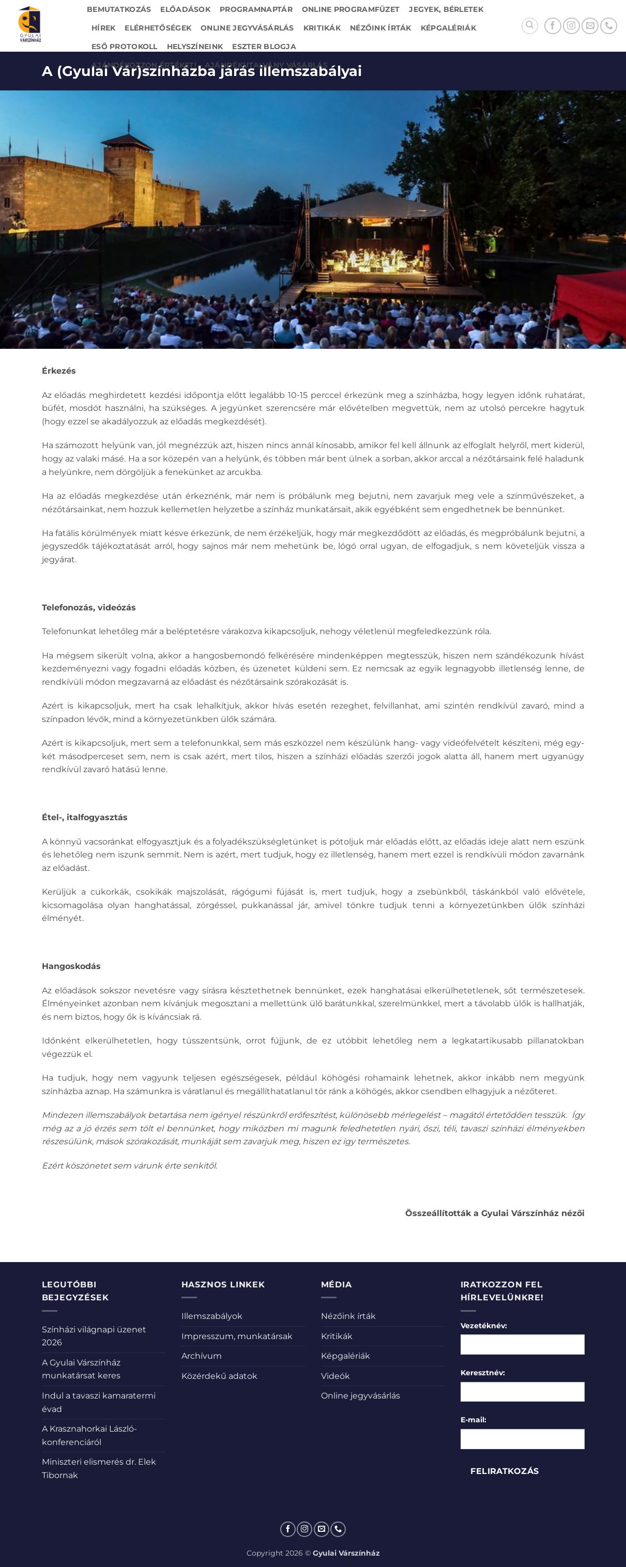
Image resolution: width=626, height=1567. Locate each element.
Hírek (103, 28)
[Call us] (608, 26)
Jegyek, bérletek (446, 9)
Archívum (201, 1356)
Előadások (185, 9)
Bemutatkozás (119, 9)
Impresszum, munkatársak (237, 1336)
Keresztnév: (483, 1372)
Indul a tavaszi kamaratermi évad (99, 1402)
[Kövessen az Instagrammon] (571, 26)
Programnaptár (256, 9)
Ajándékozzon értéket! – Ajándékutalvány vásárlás (209, 65)
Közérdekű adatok (219, 1376)
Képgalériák (448, 28)
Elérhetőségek (158, 28)
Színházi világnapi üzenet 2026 (94, 1336)
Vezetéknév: (484, 1325)
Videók (335, 1376)
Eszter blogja (264, 46)
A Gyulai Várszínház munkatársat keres (81, 1369)
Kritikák (322, 28)
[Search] (530, 26)
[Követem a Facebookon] (552, 26)
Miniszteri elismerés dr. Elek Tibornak (99, 1468)
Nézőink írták (380, 28)
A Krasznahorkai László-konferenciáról (89, 1435)
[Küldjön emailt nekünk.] (590, 26)
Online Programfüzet (351, 9)
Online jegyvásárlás (247, 28)
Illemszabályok (211, 1316)
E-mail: (473, 1419)
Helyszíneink (195, 46)
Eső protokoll (124, 46)
